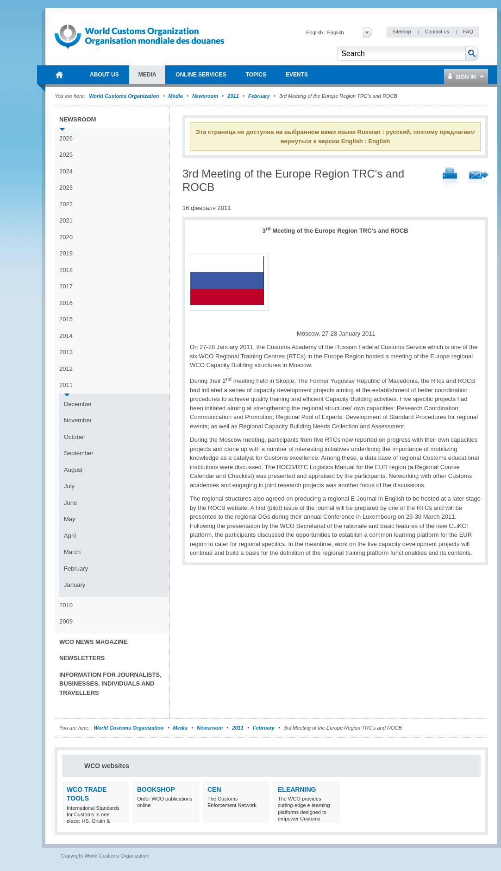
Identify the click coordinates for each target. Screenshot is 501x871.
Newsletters (82, 658)
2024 (66, 171)
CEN (214, 789)
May (69, 518)
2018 (66, 270)
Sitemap (402, 31)
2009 (66, 621)
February (259, 96)
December (78, 404)
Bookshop (156, 789)
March (72, 551)
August (73, 469)
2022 (66, 204)
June (70, 502)
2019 (66, 253)
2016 (66, 302)
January (74, 584)
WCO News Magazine (93, 641)
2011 (232, 96)
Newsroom (205, 96)
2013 (66, 352)
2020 (66, 237)
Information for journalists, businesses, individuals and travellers (110, 683)
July (69, 486)
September (79, 453)
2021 (66, 220)
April (70, 535)
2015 (66, 319)
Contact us (438, 31)
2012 (66, 368)
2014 (66, 335)
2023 (66, 187)
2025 (66, 154)
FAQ (468, 31)
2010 (66, 605)
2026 (66, 138)
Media (176, 96)
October (74, 436)
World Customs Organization (124, 96)
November (78, 420)
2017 (66, 286)
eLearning (297, 789)
